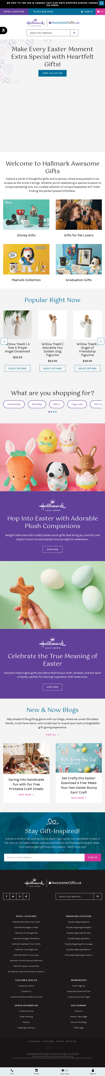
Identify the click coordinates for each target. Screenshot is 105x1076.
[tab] (49, 412)
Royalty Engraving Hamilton (79, 933)
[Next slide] (101, 342)
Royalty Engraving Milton (79, 939)
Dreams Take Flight (78, 1017)
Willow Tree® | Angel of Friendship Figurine (87, 350)
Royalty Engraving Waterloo (79, 950)
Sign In (88, 12)
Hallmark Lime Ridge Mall (26, 950)
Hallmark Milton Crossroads (26, 955)
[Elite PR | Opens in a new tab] (52, 1048)
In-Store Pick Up (26, 1011)
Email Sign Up (79, 986)
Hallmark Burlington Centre (26, 928)
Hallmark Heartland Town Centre (26, 944)
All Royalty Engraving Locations (79, 955)
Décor (56, 404)
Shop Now (52, 550)
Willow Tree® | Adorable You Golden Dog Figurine (52, 350)
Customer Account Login (79, 997)
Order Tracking (26, 1017)
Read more (25, 795)
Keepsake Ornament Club (78, 992)
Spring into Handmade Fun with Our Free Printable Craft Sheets (26, 785)
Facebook (6, 897)
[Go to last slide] (4, 342)
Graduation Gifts (79, 264)
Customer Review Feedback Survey (26, 997)
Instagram (19, 897)
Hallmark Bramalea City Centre (26, 922)
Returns (26, 1023)
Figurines (77, 404)
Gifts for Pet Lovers (79, 219)
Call (12, 1072)
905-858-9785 (42, 12)
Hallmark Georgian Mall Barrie (26, 939)
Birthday (37, 404)
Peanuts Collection (26, 264)
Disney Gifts (26, 219)
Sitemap (60, 1042)
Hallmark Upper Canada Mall (26, 966)
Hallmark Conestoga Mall (26, 933)
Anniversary (13, 404)
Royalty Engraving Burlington (78, 928)
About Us (79, 1011)
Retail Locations (14, 12)
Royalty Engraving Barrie (78, 922)
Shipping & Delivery (26, 1028)
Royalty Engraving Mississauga (79, 944)
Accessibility (48, 1042)
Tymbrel (75, 1054)
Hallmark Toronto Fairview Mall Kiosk (26, 961)
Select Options (18, 369)
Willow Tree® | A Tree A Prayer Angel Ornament (17, 348)
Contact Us (26, 992)
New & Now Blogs (79, 1023)
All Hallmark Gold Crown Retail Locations (26, 972)
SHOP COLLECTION (53, 74)
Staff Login (79, 1028)
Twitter (13, 897)
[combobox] (48, 33)
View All (51, 735)
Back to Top (71, 1042)
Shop (36, 1072)
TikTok (26, 897)
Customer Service (26, 986)
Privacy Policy (34, 1042)
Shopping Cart (98, 12)
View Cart (64, 1074)
